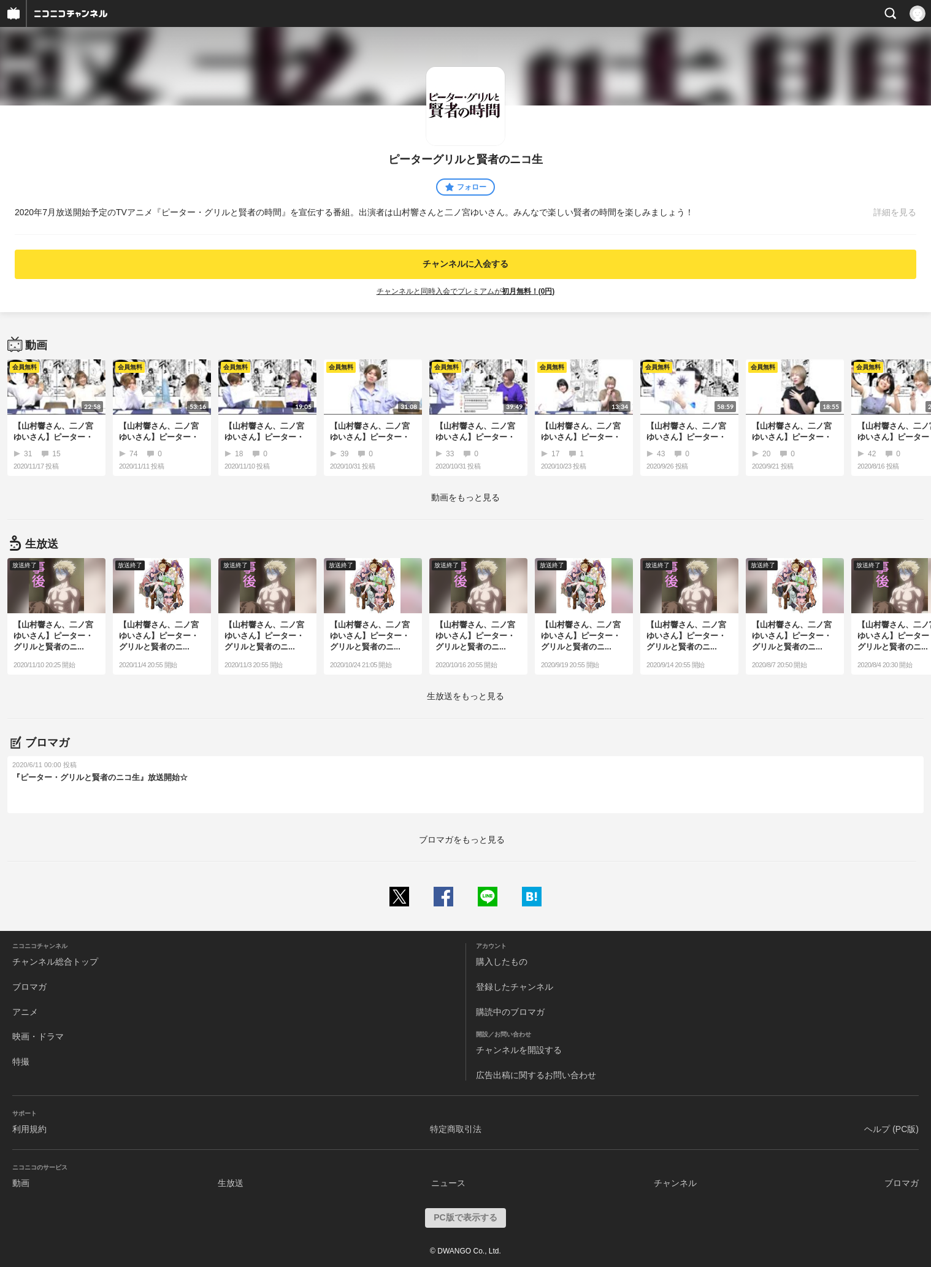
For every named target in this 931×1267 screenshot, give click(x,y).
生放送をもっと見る (465, 696)
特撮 (20, 1061)
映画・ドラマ (38, 1036)
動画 (20, 1183)
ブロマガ (29, 987)
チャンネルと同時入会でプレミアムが (466, 291)
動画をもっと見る (465, 497)
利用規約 (29, 1129)
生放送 (230, 1183)
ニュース (448, 1183)
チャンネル (675, 1183)
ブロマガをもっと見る (462, 839)
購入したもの (501, 962)
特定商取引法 (455, 1129)
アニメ (25, 1012)
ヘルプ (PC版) (891, 1129)
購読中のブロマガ (510, 1012)
